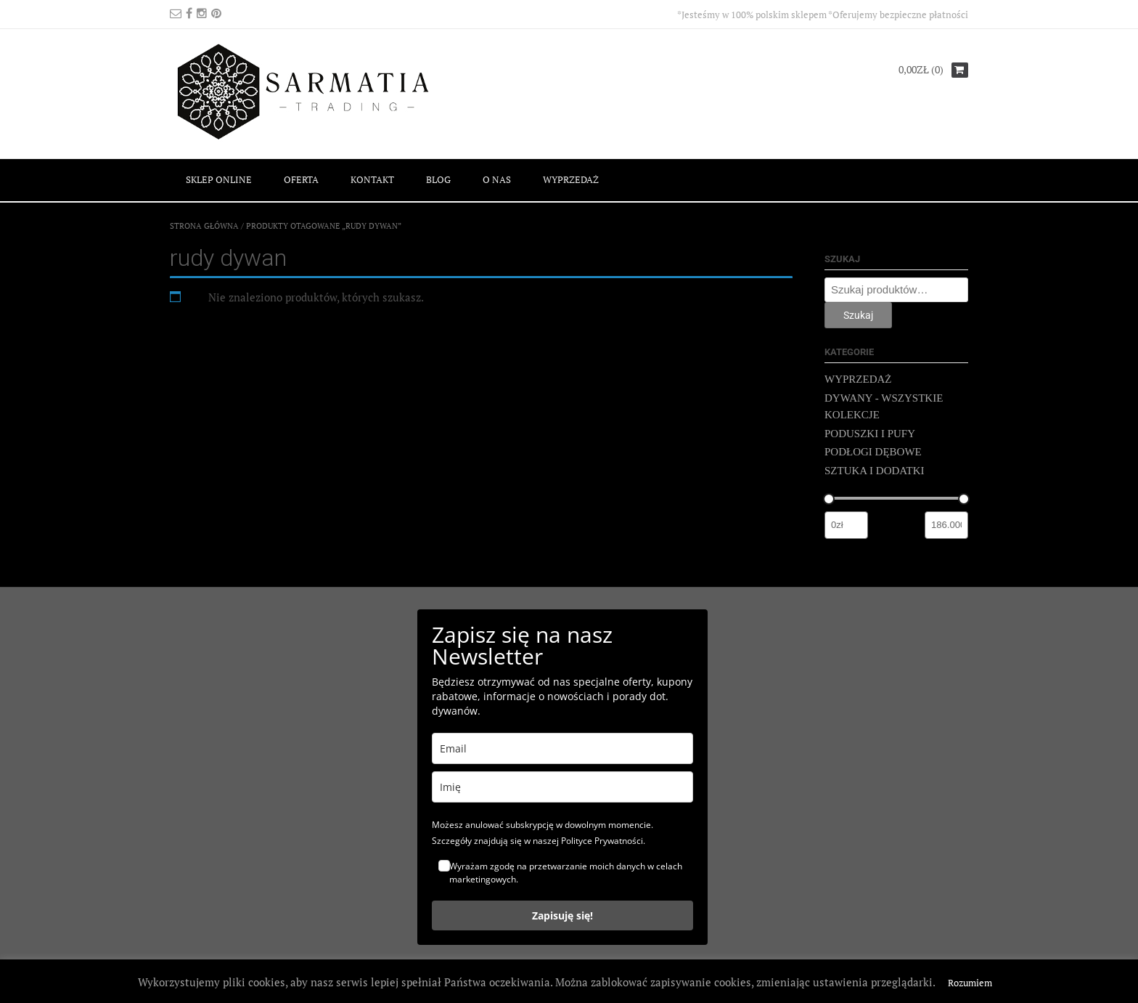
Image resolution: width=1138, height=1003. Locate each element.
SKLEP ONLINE (219, 179)
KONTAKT (372, 179)
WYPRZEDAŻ (571, 179)
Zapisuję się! (562, 915)
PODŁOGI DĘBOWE (873, 452)
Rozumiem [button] (970, 982)
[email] (562, 748)
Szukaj (858, 315)
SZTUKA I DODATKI (874, 470)
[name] (562, 787)
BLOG (438, 179)
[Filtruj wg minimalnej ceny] (846, 525)
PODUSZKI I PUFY (869, 433)
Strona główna (204, 226)
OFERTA (301, 179)
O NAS (497, 179)
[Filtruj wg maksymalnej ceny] (946, 525)
